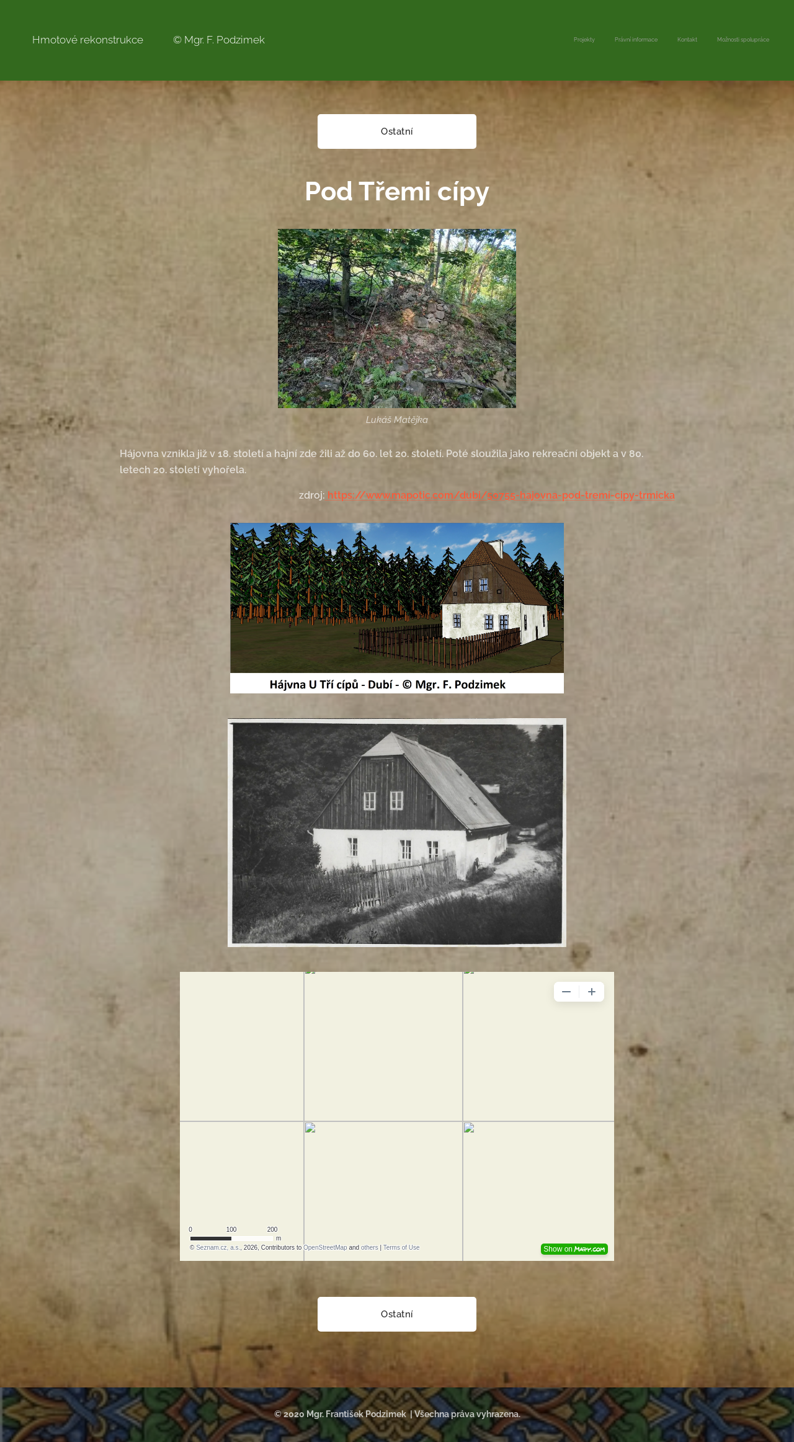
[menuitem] (713, 40)
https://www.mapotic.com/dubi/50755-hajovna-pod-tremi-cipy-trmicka (500, 495)
